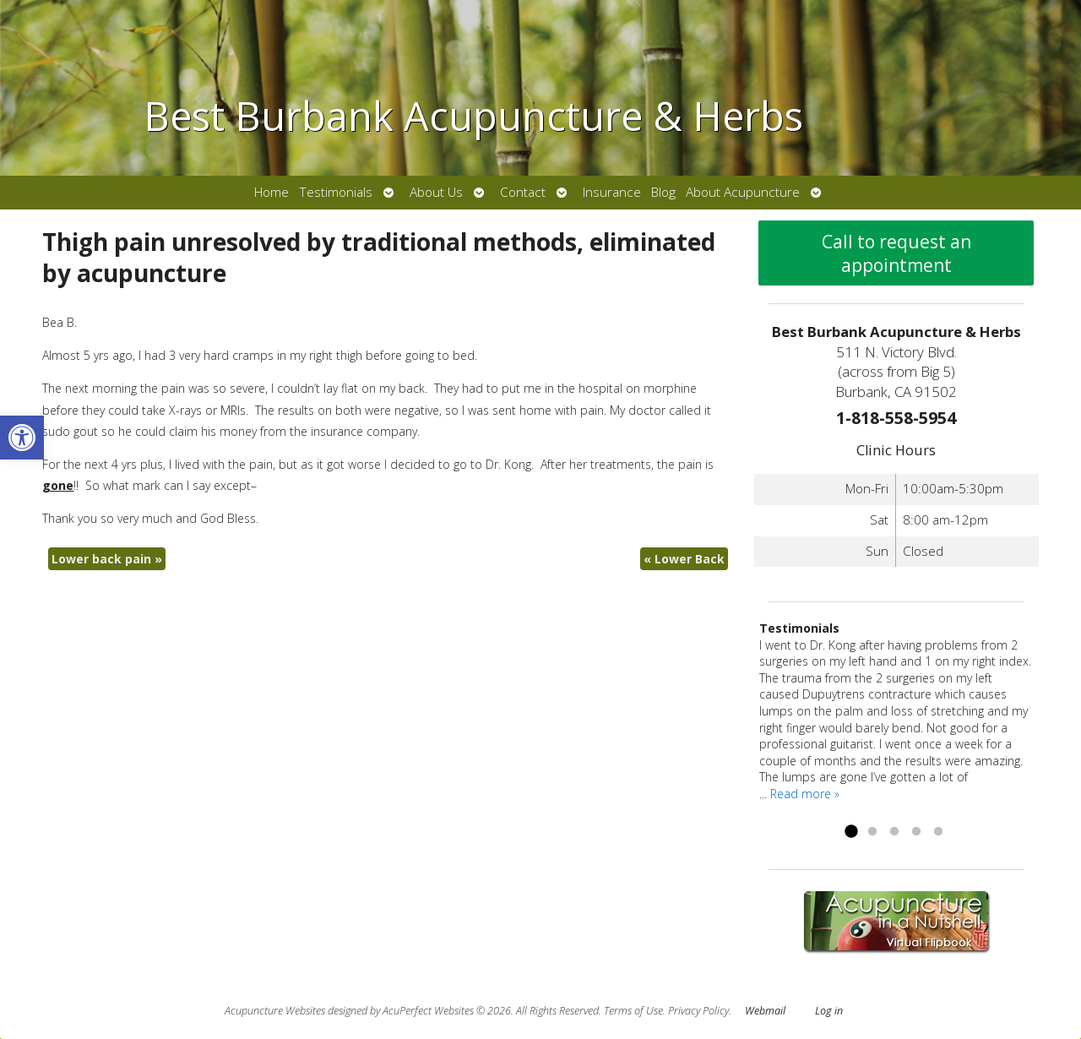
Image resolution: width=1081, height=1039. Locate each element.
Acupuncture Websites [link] (275, 1011)
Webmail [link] (765, 1011)
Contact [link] (523, 192)
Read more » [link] (804, 794)
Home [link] (271, 192)
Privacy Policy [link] (698, 1011)
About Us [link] (436, 192)
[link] (22, 438)
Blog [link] (663, 192)
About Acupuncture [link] (743, 192)
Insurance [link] (612, 192)
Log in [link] (829, 1011)
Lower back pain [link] (107, 559)
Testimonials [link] (335, 192)
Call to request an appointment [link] (896, 253)
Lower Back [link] (684, 559)
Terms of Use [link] (633, 1011)
